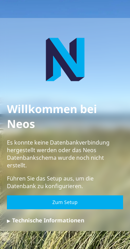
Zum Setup (65, 202)
